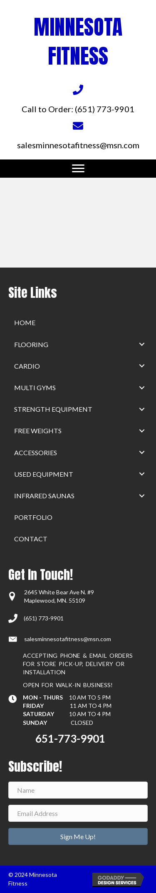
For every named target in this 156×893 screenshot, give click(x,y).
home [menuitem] (24, 322)
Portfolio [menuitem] (33, 517)
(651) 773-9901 (44, 618)
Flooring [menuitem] (31, 344)
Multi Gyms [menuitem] (35, 387)
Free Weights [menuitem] (38, 430)
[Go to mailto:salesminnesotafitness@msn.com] (78, 134)
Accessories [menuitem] (35, 452)
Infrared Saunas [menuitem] (44, 496)
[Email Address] (78, 813)
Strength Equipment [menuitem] (53, 409)
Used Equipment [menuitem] (43, 474)
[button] (142, 344)
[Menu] (78, 169)
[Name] (78, 790)
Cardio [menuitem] (27, 366)
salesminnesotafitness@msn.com (67, 638)
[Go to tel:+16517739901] (78, 99)
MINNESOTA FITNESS (78, 41)
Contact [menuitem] (30, 539)
